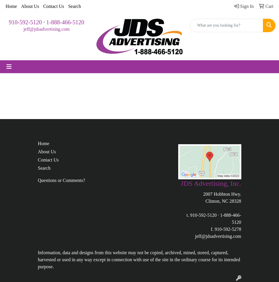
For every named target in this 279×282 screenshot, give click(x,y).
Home (11, 6)
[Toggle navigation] (9, 67)
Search (74, 6)
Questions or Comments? (61, 180)
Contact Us (53, 6)
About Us (30, 6)
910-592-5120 (25, 22)
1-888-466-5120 (65, 22)
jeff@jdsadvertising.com (46, 29)
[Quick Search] (226, 25)
